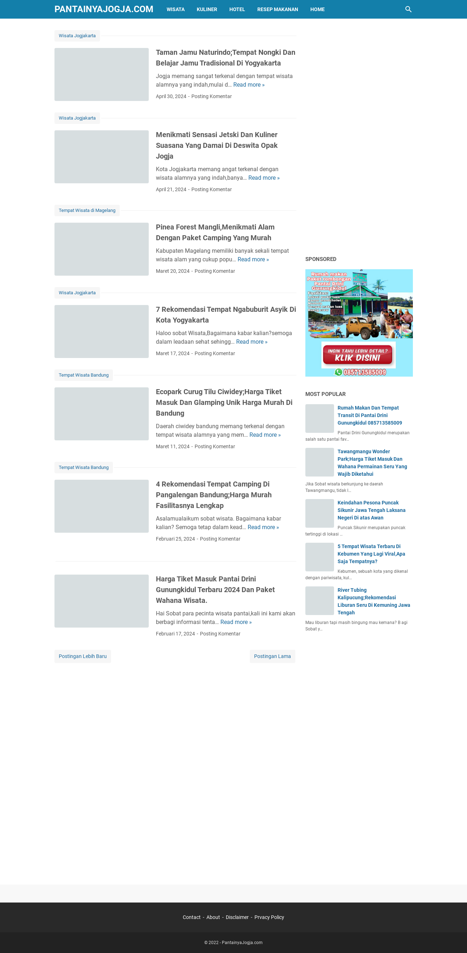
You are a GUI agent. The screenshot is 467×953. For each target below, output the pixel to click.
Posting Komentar (211, 96)
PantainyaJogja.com (103, 9)
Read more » (249, 84)
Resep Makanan (277, 9)
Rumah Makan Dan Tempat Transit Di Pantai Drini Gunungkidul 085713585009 (370, 415)
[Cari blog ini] (408, 9)
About (213, 917)
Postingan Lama (272, 656)
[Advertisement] (359, 136)
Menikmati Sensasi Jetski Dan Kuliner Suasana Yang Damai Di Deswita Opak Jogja (217, 145)
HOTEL (237, 9)
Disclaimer (237, 917)
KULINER (207, 9)
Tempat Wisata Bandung (84, 375)
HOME (317, 9)
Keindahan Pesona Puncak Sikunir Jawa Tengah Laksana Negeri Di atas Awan (372, 510)
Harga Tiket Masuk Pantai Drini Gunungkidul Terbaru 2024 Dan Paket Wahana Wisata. (215, 590)
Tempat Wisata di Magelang (87, 210)
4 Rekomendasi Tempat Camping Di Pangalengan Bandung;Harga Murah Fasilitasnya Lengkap (214, 495)
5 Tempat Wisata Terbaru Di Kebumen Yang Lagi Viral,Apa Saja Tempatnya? (371, 553)
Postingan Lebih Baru (83, 656)
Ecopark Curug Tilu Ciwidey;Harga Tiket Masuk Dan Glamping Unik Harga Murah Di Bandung (224, 402)
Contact (192, 917)
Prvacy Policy (269, 917)
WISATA (176, 9)
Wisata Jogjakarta (77, 35)
